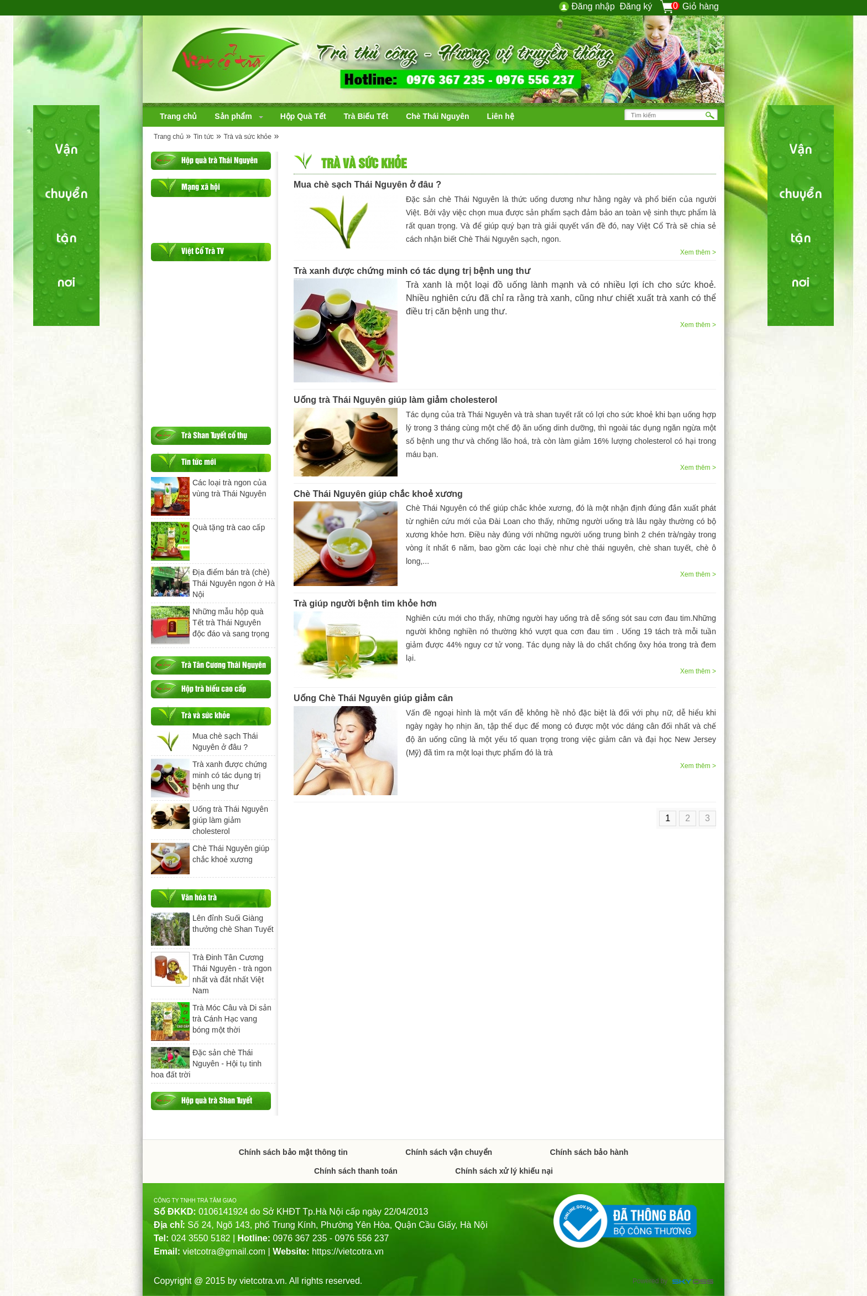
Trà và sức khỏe (247, 137)
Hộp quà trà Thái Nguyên (219, 159)
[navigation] (178, 116)
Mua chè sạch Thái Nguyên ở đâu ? (367, 184)
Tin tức (204, 137)
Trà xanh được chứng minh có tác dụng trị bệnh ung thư (412, 271)
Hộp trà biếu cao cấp (213, 688)
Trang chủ (169, 137)
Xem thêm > (698, 252)
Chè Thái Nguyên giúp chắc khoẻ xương (378, 494)
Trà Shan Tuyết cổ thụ (214, 434)
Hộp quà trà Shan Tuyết (216, 1100)
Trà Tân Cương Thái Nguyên (223, 664)
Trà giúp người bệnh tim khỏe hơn (365, 603)
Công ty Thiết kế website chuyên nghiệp (692, 1282)
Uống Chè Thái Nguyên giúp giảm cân (373, 698)
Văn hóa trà (199, 897)
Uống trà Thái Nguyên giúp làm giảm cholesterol (395, 400)
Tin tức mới (198, 461)
